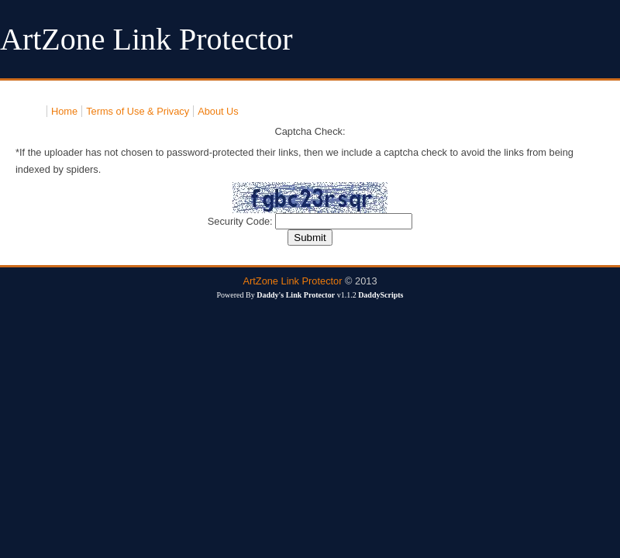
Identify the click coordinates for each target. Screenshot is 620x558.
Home (64, 111)
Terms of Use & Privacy (137, 111)
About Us (218, 111)
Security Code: (242, 221)
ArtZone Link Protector (292, 281)
